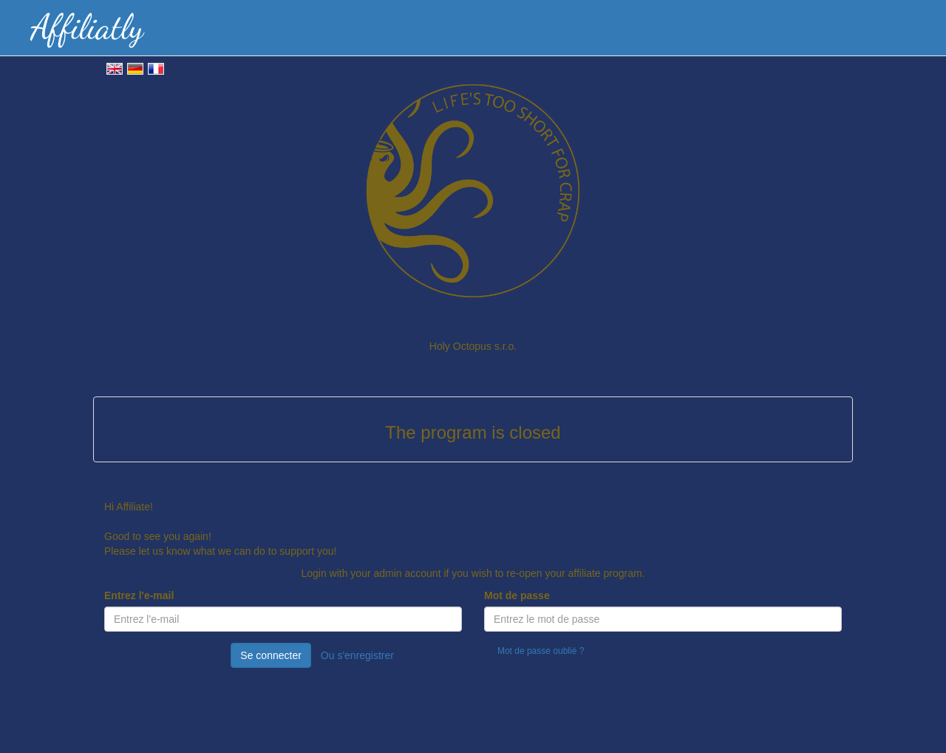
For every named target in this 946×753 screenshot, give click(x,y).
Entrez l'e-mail (139, 595)
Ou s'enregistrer (357, 655)
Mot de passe (517, 595)
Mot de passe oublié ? (540, 651)
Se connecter (271, 655)
